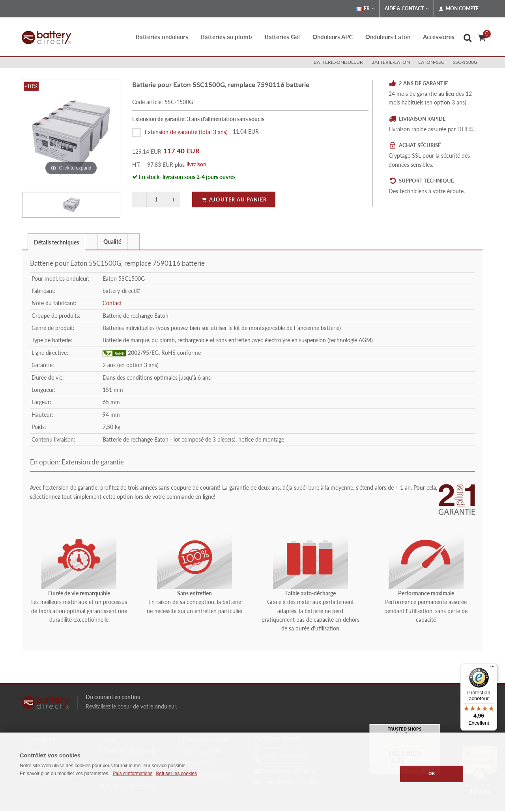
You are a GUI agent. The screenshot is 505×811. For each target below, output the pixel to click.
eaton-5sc (431, 62)
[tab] (56, 241)
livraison (196, 164)
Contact (112, 303)
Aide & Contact (407, 8)
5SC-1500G (465, 62)
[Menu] (492, 668)
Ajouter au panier (234, 199)
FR (365, 8)
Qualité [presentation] (112, 241)
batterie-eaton (390, 62)
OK (431, 773)
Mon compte (459, 8)
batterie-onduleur (338, 62)
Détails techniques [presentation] (56, 242)
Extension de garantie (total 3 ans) (186, 131)
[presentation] (91, 242)
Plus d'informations (132, 773)
